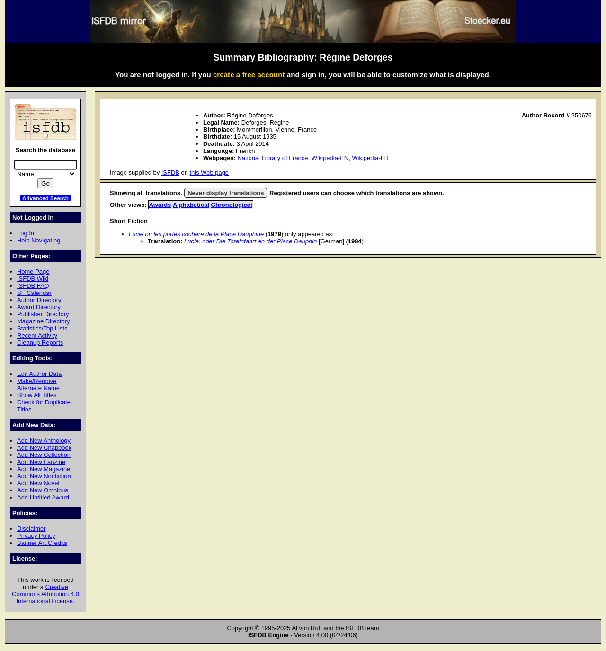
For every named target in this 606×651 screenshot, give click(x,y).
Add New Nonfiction (44, 476)
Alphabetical (191, 204)
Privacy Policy (36, 535)
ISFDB (170, 172)
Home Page (33, 271)
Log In (25, 233)
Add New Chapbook (44, 447)
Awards (160, 204)
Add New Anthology (44, 440)
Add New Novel (38, 483)
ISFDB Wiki (32, 278)
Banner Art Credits (42, 542)
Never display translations (225, 192)
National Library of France (272, 157)
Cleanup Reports (40, 342)
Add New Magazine (43, 469)
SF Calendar (34, 292)
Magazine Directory (43, 321)
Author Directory (39, 299)
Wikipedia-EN (330, 157)
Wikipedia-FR (370, 157)
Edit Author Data (39, 373)
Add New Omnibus (42, 490)
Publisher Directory (43, 314)
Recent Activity (37, 335)
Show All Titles (37, 395)
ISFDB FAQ (33, 285)
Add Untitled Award (43, 497)
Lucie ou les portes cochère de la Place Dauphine (196, 234)
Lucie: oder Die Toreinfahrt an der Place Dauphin (250, 241)
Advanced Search (45, 198)
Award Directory (39, 307)
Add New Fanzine (41, 461)
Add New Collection (44, 454)
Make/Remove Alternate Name (38, 384)
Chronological (231, 204)
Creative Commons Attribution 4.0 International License (45, 594)
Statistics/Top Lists (42, 328)
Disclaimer (31, 528)
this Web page (209, 172)
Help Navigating (38, 240)
